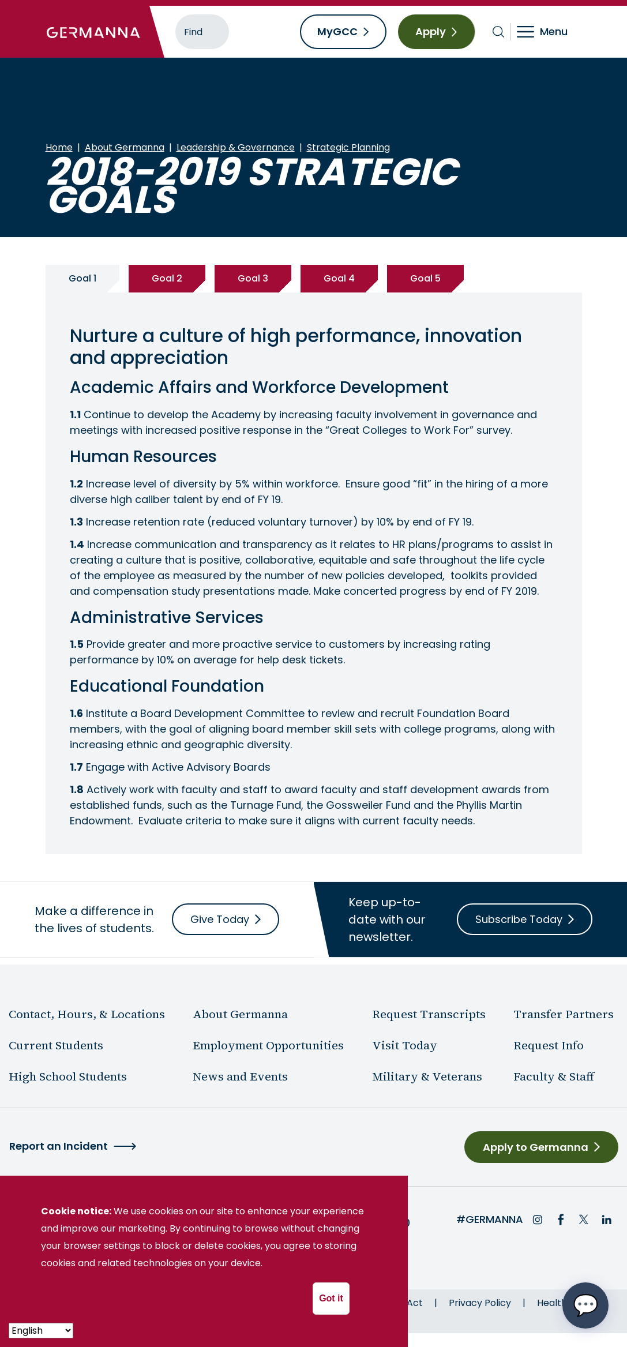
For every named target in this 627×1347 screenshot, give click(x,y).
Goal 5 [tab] (425, 278)
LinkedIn (606, 1219)
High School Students (68, 1076)
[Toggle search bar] (498, 31)
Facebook (560, 1219)
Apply (430, 31)
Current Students (56, 1045)
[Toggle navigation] (550, 31)
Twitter (583, 1219)
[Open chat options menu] (585, 1305)
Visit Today (404, 1045)
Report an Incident (58, 1146)
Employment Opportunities (268, 1045)
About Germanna (124, 147)
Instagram (537, 1219)
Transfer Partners (563, 1014)
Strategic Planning (348, 147)
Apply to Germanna (535, 1147)
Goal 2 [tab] (167, 278)
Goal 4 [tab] (339, 278)
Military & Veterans (427, 1076)
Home (59, 147)
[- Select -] (41, 1330)
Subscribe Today (518, 919)
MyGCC (337, 31)
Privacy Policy (480, 1303)
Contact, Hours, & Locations (87, 1014)
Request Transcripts (429, 1014)
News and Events (240, 1076)
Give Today (219, 919)
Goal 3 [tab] (253, 278)
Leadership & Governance (236, 147)
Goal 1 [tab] (82, 278)
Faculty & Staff (553, 1076)
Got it (331, 1298)
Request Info (548, 1045)
